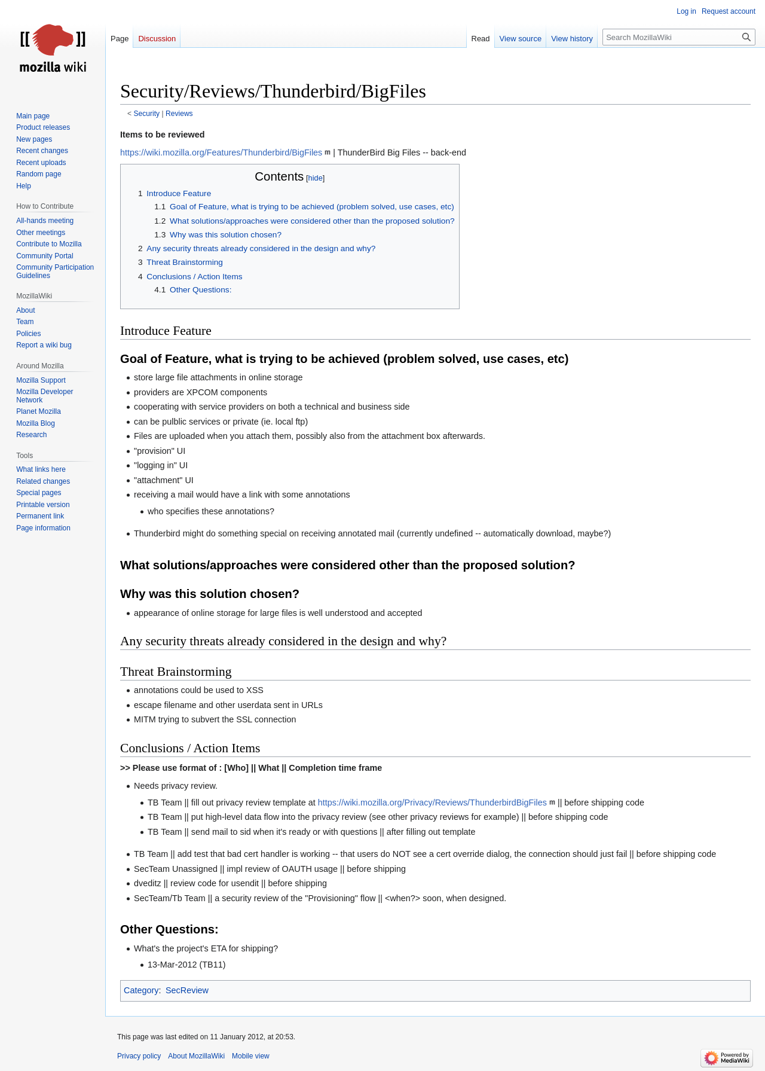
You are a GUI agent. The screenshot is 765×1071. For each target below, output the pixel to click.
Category (141, 990)
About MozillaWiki (196, 1056)
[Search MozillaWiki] (678, 37)
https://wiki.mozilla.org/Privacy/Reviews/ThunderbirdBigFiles (432, 802)
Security (147, 113)
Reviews (179, 113)
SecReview (187, 990)
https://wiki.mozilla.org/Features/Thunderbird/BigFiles (221, 152)
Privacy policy (139, 1056)
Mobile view (251, 1056)
